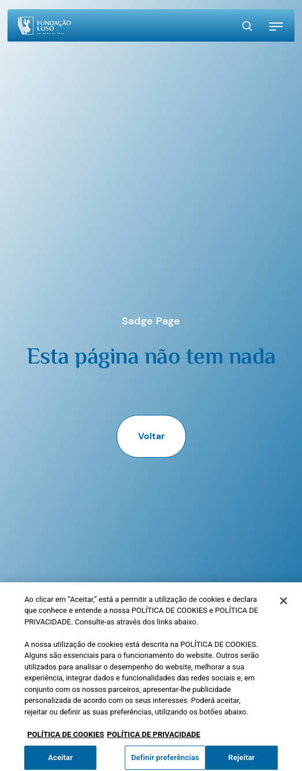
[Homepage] (44, 26)
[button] (276, 26)
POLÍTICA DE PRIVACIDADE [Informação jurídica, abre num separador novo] (153, 738)
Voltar (151, 436)
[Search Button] (247, 26)
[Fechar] (283, 604)
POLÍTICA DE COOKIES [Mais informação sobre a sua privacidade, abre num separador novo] (65, 738)
